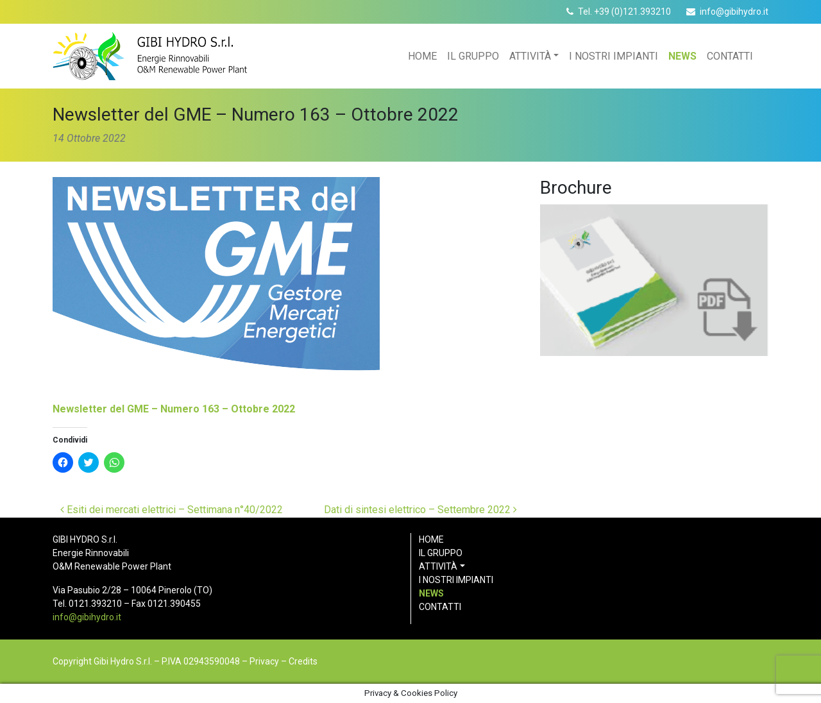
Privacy (264, 661)
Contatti (730, 56)
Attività (530, 56)
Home (422, 56)
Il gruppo (473, 56)
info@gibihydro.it (734, 11)
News (682, 56)
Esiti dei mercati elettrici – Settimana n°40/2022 (171, 510)
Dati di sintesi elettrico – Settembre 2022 (420, 510)
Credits (303, 661)
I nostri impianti (613, 56)
